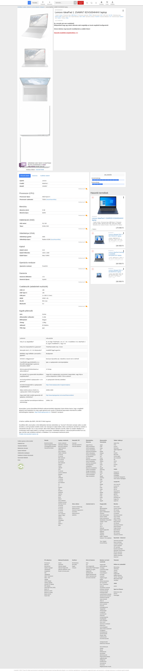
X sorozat (60, 507)
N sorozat (60, 505)
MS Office (74, 564)
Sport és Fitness (118, 589)
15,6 (69, 16)
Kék (109, 242)
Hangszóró (116, 472)
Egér (101, 506)
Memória (46, 564)
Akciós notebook (62, 443)
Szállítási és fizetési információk (25, 455)
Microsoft (116, 454)
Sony (101, 494)
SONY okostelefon (90, 453)
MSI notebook (61, 458)
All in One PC (117, 484)
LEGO (115, 586)
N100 (117, 273)
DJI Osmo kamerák (91, 577)
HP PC (115, 489)
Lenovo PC (116, 486)
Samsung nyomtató (118, 540)
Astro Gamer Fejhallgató (120, 478)
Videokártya (47, 569)
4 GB (120, 273)
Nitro (59, 525)
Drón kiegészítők (90, 566)
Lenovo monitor (117, 508)
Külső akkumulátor (104, 515)
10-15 (101, 523)
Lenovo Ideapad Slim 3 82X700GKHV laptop (116, 235)
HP (114, 451)
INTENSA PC (117, 497)
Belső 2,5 (46, 589)
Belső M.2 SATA (48, 591)
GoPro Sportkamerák (91, 576)
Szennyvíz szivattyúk (105, 623)
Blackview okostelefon (91, 468)
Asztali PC (117, 481)
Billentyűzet (102, 510)
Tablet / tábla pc (118, 440)
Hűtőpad (102, 533)
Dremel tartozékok (105, 581)
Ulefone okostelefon (91, 469)
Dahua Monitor (117, 526)
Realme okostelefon (91, 473)
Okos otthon (75, 504)
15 (58, 484)
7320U (120, 257)
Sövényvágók (104, 610)
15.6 (117, 225)
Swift (59, 522)
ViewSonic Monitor (118, 534)
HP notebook (61, 482)
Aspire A (60, 523)
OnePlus (102, 477)
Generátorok (103, 663)
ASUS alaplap (48, 581)
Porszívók (102, 665)
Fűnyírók (102, 605)
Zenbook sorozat (62, 502)
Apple (101, 445)
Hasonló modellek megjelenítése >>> (66, 32)
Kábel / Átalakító (104, 536)
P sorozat (60, 508)
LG (100, 486)
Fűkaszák (102, 615)
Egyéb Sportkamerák (91, 574)
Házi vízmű (102, 622)
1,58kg (66, 18)
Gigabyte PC (117, 492)
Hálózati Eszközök (63, 560)
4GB (110, 223)
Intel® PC (116, 501)
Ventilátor (116, 580)
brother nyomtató (118, 553)
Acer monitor (117, 511)
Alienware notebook (63, 444)
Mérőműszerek (103, 655)
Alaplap (46, 579)
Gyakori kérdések (22, 450)
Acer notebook (61, 513)
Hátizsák (102, 528)
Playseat (102, 534)
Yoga (59, 476)
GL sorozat (61, 461)
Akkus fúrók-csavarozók (105, 628)
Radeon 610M (58, 16)
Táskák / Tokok (103, 521)
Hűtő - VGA (47, 577)
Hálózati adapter (62, 566)
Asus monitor (117, 516)
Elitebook (60, 492)
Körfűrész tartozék (104, 589)
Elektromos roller (118, 592)
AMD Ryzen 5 (74, 15)
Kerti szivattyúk (103, 620)
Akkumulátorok (104, 566)
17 (58, 485)
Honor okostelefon (90, 461)
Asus (115, 444)
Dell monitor (117, 506)
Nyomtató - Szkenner (119, 537)
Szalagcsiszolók (104, 642)
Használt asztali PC (77, 444)
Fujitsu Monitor (117, 528)
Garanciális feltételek (23, 457)
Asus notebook (61, 500)
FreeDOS (97, 16)
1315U (115, 239)
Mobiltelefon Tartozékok (105, 520)
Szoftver (74, 560)
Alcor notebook (62, 451)
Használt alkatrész (76, 446)
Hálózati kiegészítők (63, 568)
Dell (115, 466)
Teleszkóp (116, 568)
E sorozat (60, 456)
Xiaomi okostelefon (90, 450)
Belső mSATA (48, 594)
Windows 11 (111, 276)
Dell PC (115, 487)
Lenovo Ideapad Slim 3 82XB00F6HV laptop (116, 270)
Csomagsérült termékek (50, 446)
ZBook (59, 499)
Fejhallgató (116, 473)
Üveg (101, 448)
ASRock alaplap (48, 582)
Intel (114, 273)
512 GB (110, 15)
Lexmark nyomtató (118, 544)
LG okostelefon (89, 456)
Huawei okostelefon (91, 454)
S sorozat (60, 512)
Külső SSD (47, 595)
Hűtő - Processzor (48, 576)
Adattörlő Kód (21, 443)
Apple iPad (116, 443)
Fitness (115, 593)
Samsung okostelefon (91, 451)
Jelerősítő (60, 564)
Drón (87, 563)
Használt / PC (76, 440)
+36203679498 (39, 169)
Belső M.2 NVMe (48, 592)
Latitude (60, 467)
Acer (115, 462)
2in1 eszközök (117, 458)
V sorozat (60, 481)
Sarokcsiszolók (104, 633)
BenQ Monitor (117, 521)
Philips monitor (117, 520)
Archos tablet (117, 456)
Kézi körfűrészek (105, 646)
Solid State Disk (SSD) (49, 587)
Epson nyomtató (118, 542)
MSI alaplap (47, 586)
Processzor (47, 563)
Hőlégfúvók (102, 660)
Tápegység (47, 574)
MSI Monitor (117, 531)
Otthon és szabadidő (119, 564)
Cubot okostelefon (90, 474)
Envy (59, 497)
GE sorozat (61, 459)
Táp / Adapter (103, 541)
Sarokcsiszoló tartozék (105, 596)
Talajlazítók (102, 609)
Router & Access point (63, 571)
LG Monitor (116, 513)
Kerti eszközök (103, 604)
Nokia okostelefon (90, 446)
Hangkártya (47, 571)
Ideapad (60, 474)
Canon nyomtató (118, 545)
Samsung (102, 469)
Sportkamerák (89, 572)
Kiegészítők (103, 504)
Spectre (60, 494)
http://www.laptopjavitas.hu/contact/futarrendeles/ (60, 395)
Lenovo (60, 15)
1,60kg (112, 242)
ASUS (115, 461)
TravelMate (61, 520)
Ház (45, 572)
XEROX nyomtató (118, 555)
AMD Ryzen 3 (112, 222)
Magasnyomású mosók (105, 666)
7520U (90, 15)
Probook (60, 490)
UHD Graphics (114, 240)
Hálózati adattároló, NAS (64, 569)
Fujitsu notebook (62, 453)
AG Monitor (116, 523)
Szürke (59, 18)
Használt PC (117, 491)
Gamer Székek (103, 516)
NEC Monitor (117, 533)
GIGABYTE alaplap (49, 584)
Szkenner (116, 557)
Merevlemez (47, 566)
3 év (117, 241)
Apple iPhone (89, 445)
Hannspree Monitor (118, 525)
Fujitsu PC (116, 499)
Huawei (102, 453)
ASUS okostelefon (90, 448)
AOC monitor (117, 518)
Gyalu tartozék (103, 599)
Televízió (116, 560)
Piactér (46, 440)
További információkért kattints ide (28, 434)
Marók (102, 650)
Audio (115, 469)
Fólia (101, 446)
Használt (74, 443)
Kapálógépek (103, 619)
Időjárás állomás (118, 575)
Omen (59, 495)
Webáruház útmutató (23, 448)
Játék (115, 583)
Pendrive (102, 513)
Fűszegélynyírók (104, 607)
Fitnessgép (116, 595)
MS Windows (75, 563)
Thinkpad (60, 477)
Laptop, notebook (63, 440)
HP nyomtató (117, 547)
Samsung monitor (118, 515)
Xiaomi (101, 461)
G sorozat (60, 471)
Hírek (19, 460)
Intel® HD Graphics (115, 275)
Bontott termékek (48, 443)
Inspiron (60, 464)
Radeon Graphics (105, 225)
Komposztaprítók (104, 617)
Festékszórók (103, 661)
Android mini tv (90, 504)
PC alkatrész (47, 560)
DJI (87, 564)
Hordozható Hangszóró (119, 477)
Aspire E (60, 518)
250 (59, 489)
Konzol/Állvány (103, 543)
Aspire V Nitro (62, 515)
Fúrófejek (103, 568)
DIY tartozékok (103, 582)
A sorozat (60, 454)
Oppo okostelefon (90, 476)
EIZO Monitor (117, 529)
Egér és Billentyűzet (105, 511)
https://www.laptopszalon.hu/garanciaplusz (58, 385)
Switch (59, 517)
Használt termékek (48, 448)
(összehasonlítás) (51, 199)
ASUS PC (116, 496)
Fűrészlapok (104, 571)
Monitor (116, 504)
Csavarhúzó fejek (105, 569)
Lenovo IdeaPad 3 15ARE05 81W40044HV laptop (107, 219)
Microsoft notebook (62, 446)
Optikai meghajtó (48, 568)
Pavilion (60, 487)
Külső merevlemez (104, 518)
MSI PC (115, 494)
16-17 (101, 526)
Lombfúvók (102, 612)
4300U (99, 223)
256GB (119, 223)
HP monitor (116, 510)
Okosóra (88, 458)
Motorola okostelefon (91, 459)
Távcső (115, 570)
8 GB (101, 15)
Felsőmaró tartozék (104, 597)
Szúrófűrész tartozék (105, 587)
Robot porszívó (76, 508)
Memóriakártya (103, 508)
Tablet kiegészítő (118, 449)
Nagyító (115, 572)
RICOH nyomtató (118, 552)
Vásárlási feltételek (22, 446)
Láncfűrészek (104, 614)
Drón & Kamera (90, 560)
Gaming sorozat (62, 504)
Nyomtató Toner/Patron (119, 550)
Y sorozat (60, 479)
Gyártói (121, 16)
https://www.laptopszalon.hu (43, 412)
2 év (110, 16)
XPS (59, 469)
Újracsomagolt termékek (50, 444)
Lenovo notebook (62, 472)
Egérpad (102, 531)
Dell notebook (61, 462)
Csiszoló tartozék (104, 591)
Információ (49, 3)
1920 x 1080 (82, 16)
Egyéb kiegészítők (104, 529)
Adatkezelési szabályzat (23, 453)
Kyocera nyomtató (118, 548)
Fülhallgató (116, 475)
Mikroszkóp (116, 567)
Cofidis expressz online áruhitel (25, 441)
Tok (101, 450)
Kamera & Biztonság (77, 506)
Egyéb (101, 451)
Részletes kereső (80, 3)
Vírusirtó (74, 568)
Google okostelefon (90, 471)
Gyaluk (104, 648)
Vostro (59, 466)
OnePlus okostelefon (91, 463)
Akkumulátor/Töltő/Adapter (92, 568)
